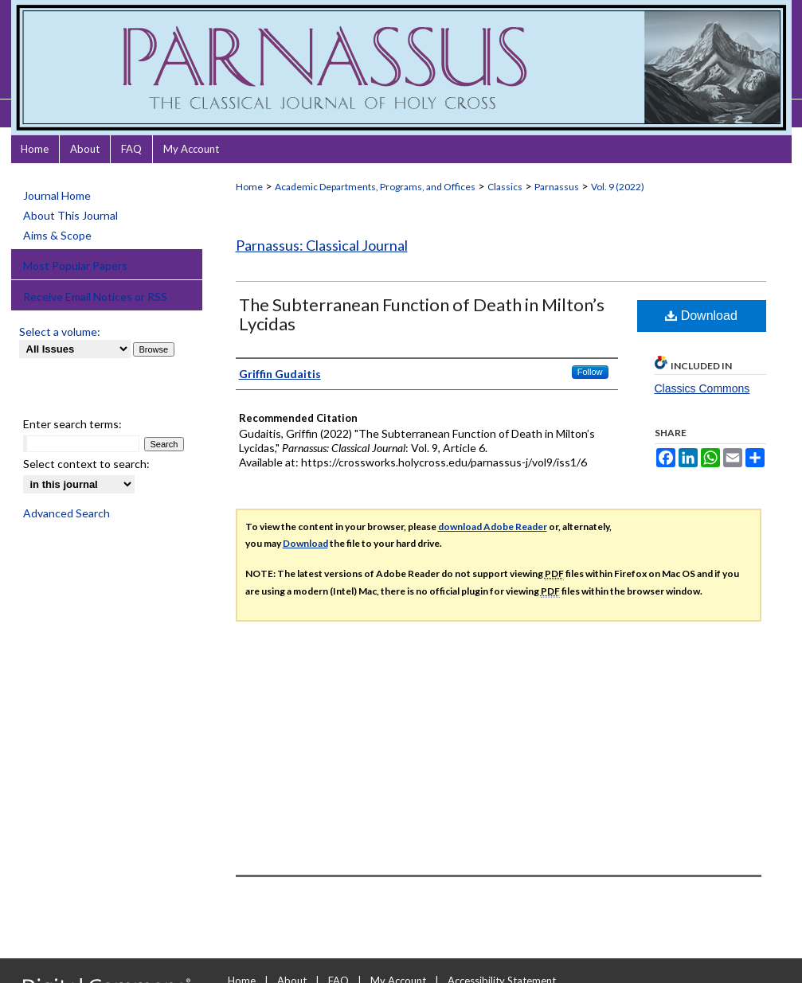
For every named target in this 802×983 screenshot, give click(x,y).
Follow (590, 371)
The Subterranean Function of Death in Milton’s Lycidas (421, 314)
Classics (504, 187)
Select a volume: (59, 331)
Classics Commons (702, 388)
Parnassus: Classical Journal (322, 245)
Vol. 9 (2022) (617, 187)
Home (249, 187)
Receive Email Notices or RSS (95, 296)
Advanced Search (66, 513)
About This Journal (70, 215)
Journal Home (57, 195)
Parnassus (556, 187)
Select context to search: (86, 463)
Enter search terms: (72, 424)
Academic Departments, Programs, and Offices (375, 187)
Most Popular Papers (75, 265)
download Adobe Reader (492, 526)
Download (701, 315)
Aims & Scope (57, 235)
